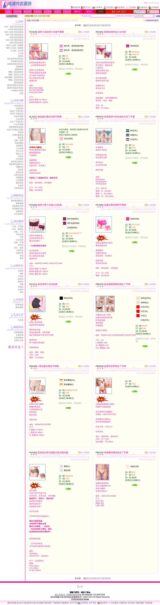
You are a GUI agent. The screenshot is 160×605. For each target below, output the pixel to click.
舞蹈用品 (27, 11)
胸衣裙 (20, 138)
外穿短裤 (19, 234)
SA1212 (43, 284)
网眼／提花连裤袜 (15, 72)
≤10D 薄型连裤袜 (16, 43)
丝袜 (8, 11)
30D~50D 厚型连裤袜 (14, 35)
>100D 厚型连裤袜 (15, 29)
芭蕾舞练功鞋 (17, 209)
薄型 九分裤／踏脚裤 (14, 48)
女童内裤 (19, 335)
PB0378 (113, 284)
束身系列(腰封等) (16, 164)
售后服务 (40, 603)
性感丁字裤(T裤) (16, 111)
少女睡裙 (19, 180)
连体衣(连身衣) (17, 161)
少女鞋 (20, 276)
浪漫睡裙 (19, 177)
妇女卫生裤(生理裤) (15, 130)
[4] (93, 25)
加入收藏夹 (84, 32)
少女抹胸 (19, 148)
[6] (98, 25)
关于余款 (92, 603)
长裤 (21, 237)
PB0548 (111, 366)
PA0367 (33, 516)
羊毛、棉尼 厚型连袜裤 (13, 27)
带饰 (21, 258)
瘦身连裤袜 (18, 82)
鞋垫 (21, 292)
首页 (36, 16)
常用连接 (148, 603)
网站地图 (140, 603)
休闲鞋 (20, 287)
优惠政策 (64, 603)
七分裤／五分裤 (16, 51)
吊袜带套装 (18, 188)
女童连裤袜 (18, 338)
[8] (103, 25)
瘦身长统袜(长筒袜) (15, 85)
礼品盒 (20, 320)
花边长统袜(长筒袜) (15, 59)
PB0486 (44, 366)
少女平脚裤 (18, 124)
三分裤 (20, 53)
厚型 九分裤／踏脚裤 (14, 45)
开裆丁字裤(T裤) (16, 114)
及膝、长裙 (18, 242)
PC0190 (46, 32)
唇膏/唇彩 (19, 307)
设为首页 (131, 603)
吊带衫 (20, 156)
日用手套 (19, 250)
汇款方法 (21, 603)
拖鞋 (21, 273)
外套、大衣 (18, 232)
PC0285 (45, 205)
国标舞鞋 (19, 211)
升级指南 (56, 603)
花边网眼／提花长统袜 (14, 77)
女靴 (21, 284)
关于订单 (73, 603)
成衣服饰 (47, 11)
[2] (87, 25)
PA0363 (111, 32)
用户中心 (86, 7)
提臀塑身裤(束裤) (16, 127)
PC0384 (111, 205)
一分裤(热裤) (18, 106)
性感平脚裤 (18, 116)
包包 (21, 256)
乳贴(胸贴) (19, 143)
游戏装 (20, 169)
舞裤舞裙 (19, 203)
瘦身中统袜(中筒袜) (15, 88)
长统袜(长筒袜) (17, 61)
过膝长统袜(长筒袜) (15, 64)
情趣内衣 (19, 167)
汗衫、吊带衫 (17, 226)
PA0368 (48, 452)
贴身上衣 (19, 154)
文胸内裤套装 (17, 135)
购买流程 (12, 603)
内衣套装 (19, 159)
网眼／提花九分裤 (15, 75)
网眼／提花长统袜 (15, 80)
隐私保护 (48, 603)
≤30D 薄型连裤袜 (16, 37)
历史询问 (108, 7)
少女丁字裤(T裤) (16, 122)
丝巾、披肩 (18, 248)
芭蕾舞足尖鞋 (17, 206)
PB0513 (115, 116)
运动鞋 (20, 289)
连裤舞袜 (19, 67)
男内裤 (20, 132)
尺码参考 (153, 7)
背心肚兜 (19, 151)
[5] (95, 25)
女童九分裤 (18, 340)
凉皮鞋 (20, 271)
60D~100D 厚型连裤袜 (14, 32)
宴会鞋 (20, 281)
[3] (90, 25)
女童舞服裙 (18, 332)
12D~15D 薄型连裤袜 (14, 40)
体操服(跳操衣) (17, 201)
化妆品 (57, 11)
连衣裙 (20, 245)
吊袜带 (20, 185)
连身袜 (20, 56)
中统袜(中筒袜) (17, 90)
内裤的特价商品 (151, 20)
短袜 (21, 93)
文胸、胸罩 (18, 140)
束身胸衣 (19, 146)
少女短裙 (19, 240)
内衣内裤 (17, 11)
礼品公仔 (67, 11)
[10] (108, 25)
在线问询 (75, 7)
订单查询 (97, 7)
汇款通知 (131, 7)
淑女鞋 (20, 279)
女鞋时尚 (37, 11)
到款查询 (120, 7)
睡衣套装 (19, 183)
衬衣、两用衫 (17, 229)
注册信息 (142, 7)
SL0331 (45, 116)
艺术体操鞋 (18, 214)
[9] (106, 25)
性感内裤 (19, 108)
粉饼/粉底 (19, 305)
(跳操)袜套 (19, 69)
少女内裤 (19, 119)
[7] (101, 25)
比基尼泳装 (18, 175)
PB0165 (112, 452)
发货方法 (31, 603)
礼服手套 (19, 253)
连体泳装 (19, 172)
